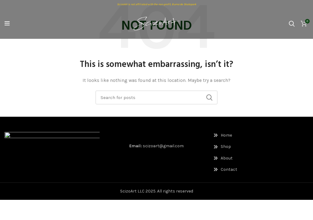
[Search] (292, 23)
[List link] (234, 135)
